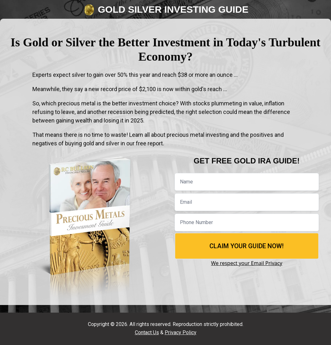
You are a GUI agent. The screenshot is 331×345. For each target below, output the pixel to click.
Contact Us (147, 332)
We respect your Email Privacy (246, 263)
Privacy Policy (180, 332)
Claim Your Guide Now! (246, 246)
